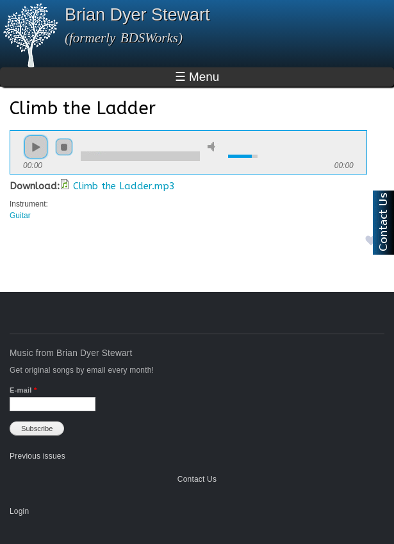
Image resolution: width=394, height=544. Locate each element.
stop (64, 147)
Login (19, 511)
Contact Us (197, 479)
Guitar (20, 215)
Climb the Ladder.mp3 (124, 186)
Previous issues (37, 456)
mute (213, 146)
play (36, 147)
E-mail (23, 390)
